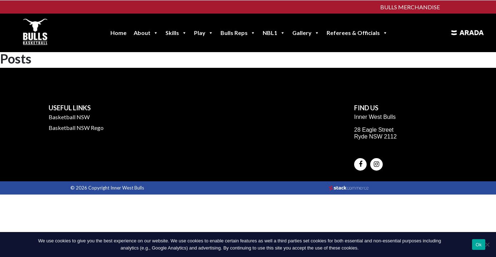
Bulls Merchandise (410, 7)
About (146, 33)
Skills (176, 33)
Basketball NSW (69, 117)
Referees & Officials (357, 33)
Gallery (305, 33)
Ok (479, 244)
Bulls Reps (238, 33)
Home (118, 32)
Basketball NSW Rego (76, 127)
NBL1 (274, 33)
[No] (487, 244)
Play (203, 33)
